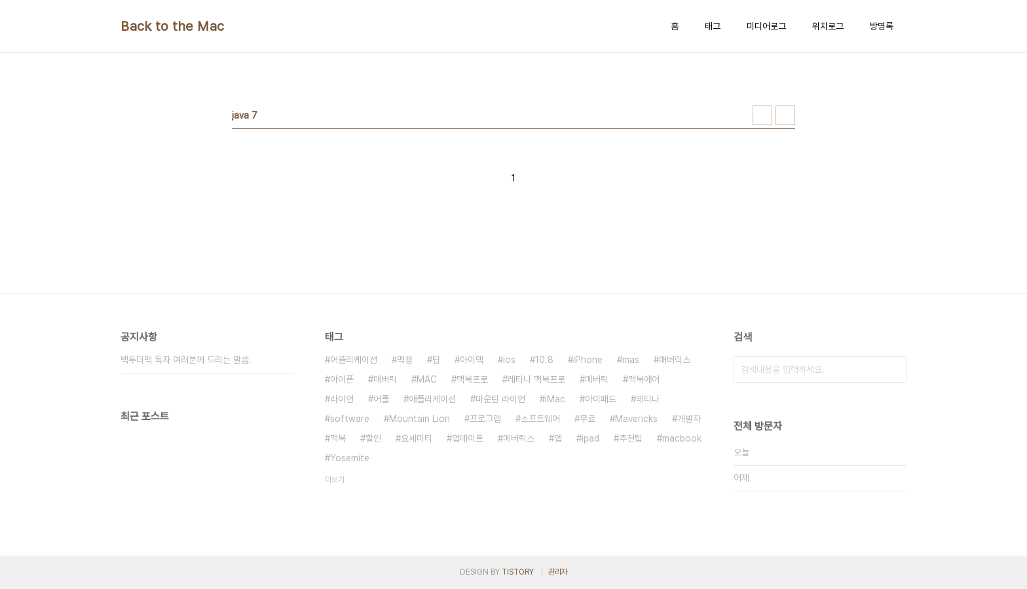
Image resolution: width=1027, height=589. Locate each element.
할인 (373, 438)
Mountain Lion (419, 418)
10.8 (544, 359)
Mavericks (636, 418)
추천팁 (631, 438)
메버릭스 (518, 438)
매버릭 (385, 379)
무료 (587, 418)
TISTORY (518, 572)
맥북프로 (472, 379)
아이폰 (342, 379)
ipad (590, 438)
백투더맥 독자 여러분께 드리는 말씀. (186, 359)
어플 (381, 399)
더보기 (335, 479)
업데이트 (467, 438)
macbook (681, 438)
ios (509, 359)
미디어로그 (766, 26)
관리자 (558, 572)
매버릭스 (674, 359)
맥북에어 (644, 379)
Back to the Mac (173, 26)
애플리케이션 (432, 399)
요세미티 (416, 438)
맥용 (405, 359)
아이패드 (600, 399)
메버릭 (596, 379)
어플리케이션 (353, 359)
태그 (712, 26)
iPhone (588, 359)
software (349, 418)
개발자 (689, 418)
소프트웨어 (540, 418)
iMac (555, 399)
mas (630, 359)
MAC (427, 379)
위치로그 (828, 26)
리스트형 (785, 115)
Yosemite (349, 458)
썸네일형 (762, 115)
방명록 (881, 26)
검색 (893, 369)
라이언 (342, 399)
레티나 (648, 399)
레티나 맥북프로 (536, 379)
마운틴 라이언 (500, 399)
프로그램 (485, 418)
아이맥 (471, 359)
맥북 (338, 438)
